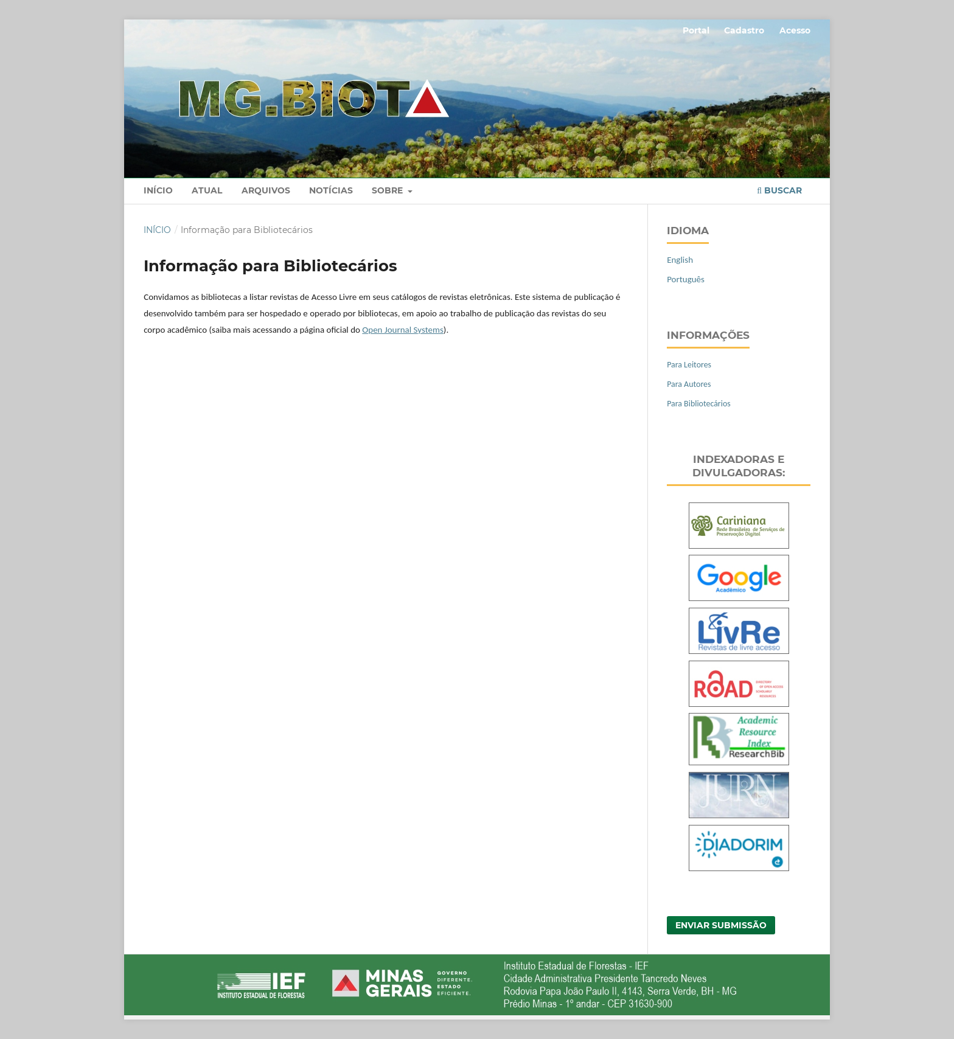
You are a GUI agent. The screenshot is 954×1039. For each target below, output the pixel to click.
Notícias (331, 190)
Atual (207, 190)
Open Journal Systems (402, 329)
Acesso (794, 30)
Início (158, 190)
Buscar (779, 190)
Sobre (388, 190)
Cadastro (744, 30)
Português (686, 279)
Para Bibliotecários (699, 403)
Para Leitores (689, 365)
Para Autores (689, 384)
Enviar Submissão (721, 925)
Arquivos (266, 190)
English (680, 259)
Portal (696, 30)
